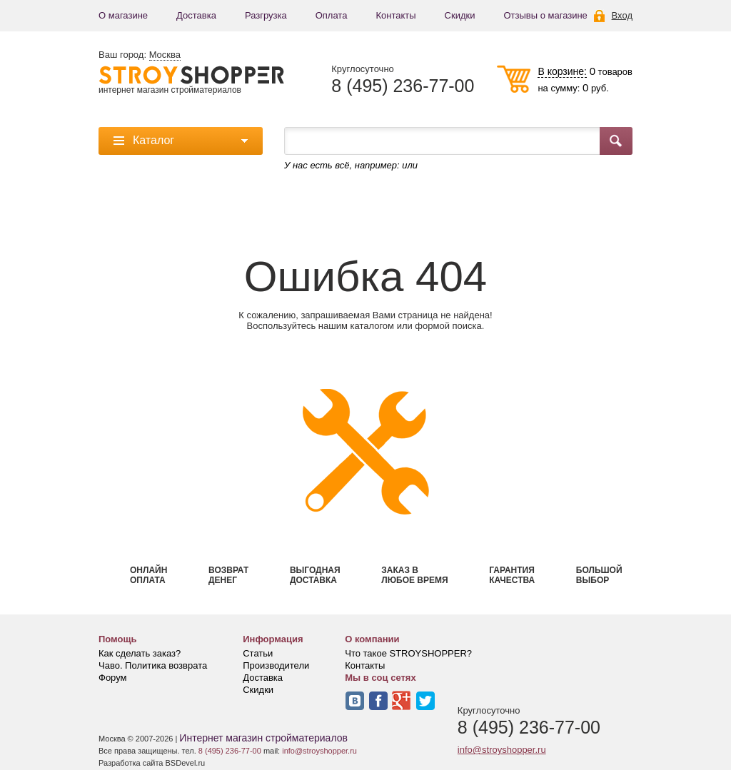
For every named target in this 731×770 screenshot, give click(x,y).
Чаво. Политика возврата (153, 665)
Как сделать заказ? (140, 653)
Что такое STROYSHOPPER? (408, 653)
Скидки (460, 15)
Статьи (258, 653)
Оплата (332, 15)
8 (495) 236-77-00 (402, 86)
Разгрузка (266, 15)
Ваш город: (140, 55)
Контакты (395, 15)
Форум (113, 677)
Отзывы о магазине (545, 15)
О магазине (123, 15)
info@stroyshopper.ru (502, 749)
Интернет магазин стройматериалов (263, 738)
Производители (276, 665)
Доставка (196, 15)
